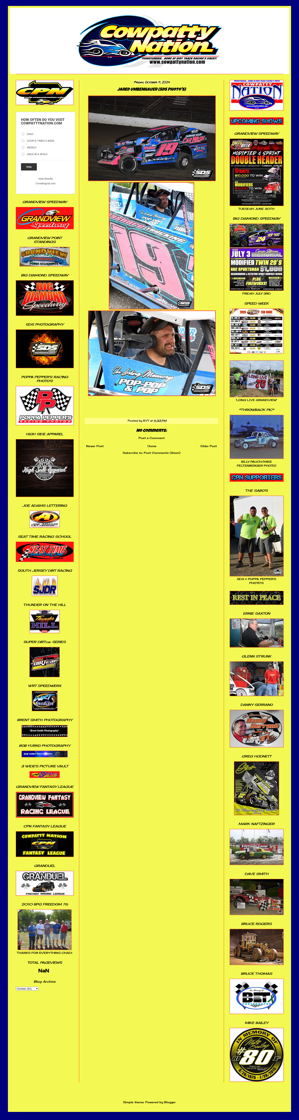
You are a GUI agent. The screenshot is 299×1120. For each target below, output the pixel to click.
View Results (45, 178)
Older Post (208, 446)
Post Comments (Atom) (162, 452)
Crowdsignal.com (46, 183)
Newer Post (95, 446)
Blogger (170, 1102)
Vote (29, 166)
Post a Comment (152, 438)
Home (152, 446)
